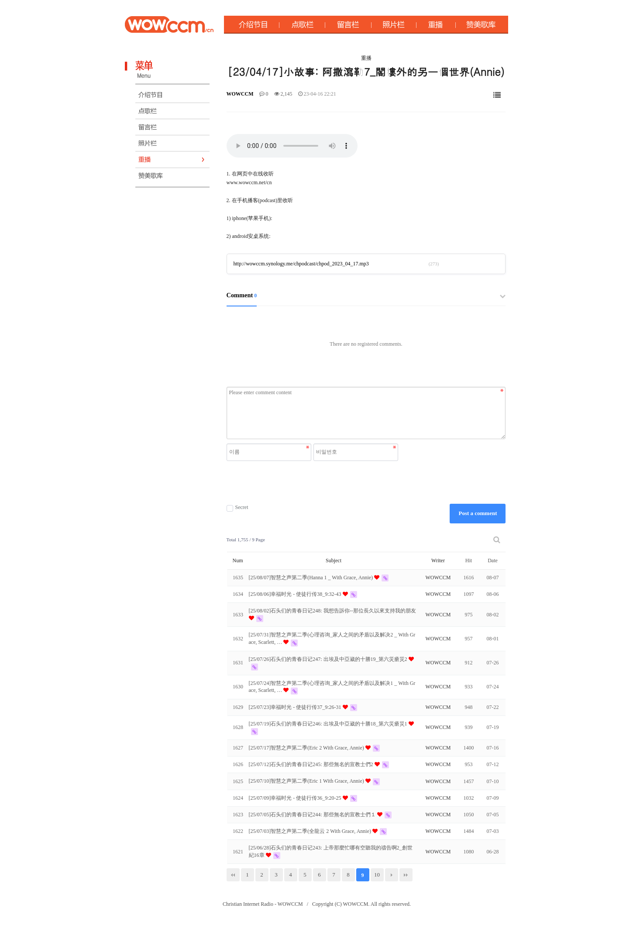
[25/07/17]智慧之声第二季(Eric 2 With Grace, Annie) (307, 748)
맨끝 (406, 874)
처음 (233, 874)
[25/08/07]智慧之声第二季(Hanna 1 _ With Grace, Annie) (312, 577)
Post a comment (477, 513)
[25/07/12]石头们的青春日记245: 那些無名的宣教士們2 (312, 764)
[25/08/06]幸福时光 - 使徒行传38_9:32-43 (296, 594)
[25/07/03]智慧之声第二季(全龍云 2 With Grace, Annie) (310, 831)
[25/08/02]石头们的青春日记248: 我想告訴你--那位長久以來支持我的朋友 (332, 611)
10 (377, 874)
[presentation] (313, 482)
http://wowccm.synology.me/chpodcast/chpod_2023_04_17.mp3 (301, 264)
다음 (391, 874)
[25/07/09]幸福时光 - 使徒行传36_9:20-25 (296, 798)
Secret (237, 507)
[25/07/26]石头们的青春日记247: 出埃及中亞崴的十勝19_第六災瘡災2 (329, 659)
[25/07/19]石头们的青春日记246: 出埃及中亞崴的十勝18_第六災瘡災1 (329, 724)
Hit (468, 560)
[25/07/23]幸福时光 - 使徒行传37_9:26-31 (296, 707)
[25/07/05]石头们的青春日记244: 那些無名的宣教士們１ (313, 815)
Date (493, 560)
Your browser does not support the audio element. (292, 146)
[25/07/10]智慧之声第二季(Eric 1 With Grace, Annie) (307, 781)
